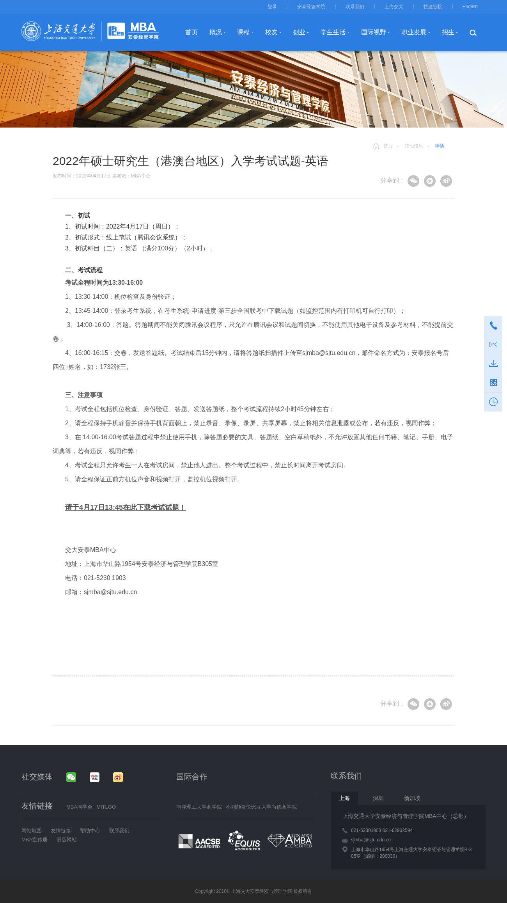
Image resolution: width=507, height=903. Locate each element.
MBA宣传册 (34, 840)
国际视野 (373, 32)
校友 (271, 32)
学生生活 (333, 32)
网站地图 (31, 831)
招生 (448, 32)
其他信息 (413, 146)
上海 (344, 798)
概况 (215, 32)
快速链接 (433, 6)
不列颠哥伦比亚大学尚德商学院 (261, 807)
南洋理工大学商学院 (199, 807)
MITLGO (106, 807)
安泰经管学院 (311, 6)
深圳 (378, 798)
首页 (191, 32)
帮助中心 (90, 831)
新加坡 (412, 798)
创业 (299, 32)
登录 (272, 6)
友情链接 (61, 831)
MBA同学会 (79, 807)
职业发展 (413, 32)
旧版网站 (67, 840)
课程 (243, 32)
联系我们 (355, 6)
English (470, 6)
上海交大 (394, 6)
